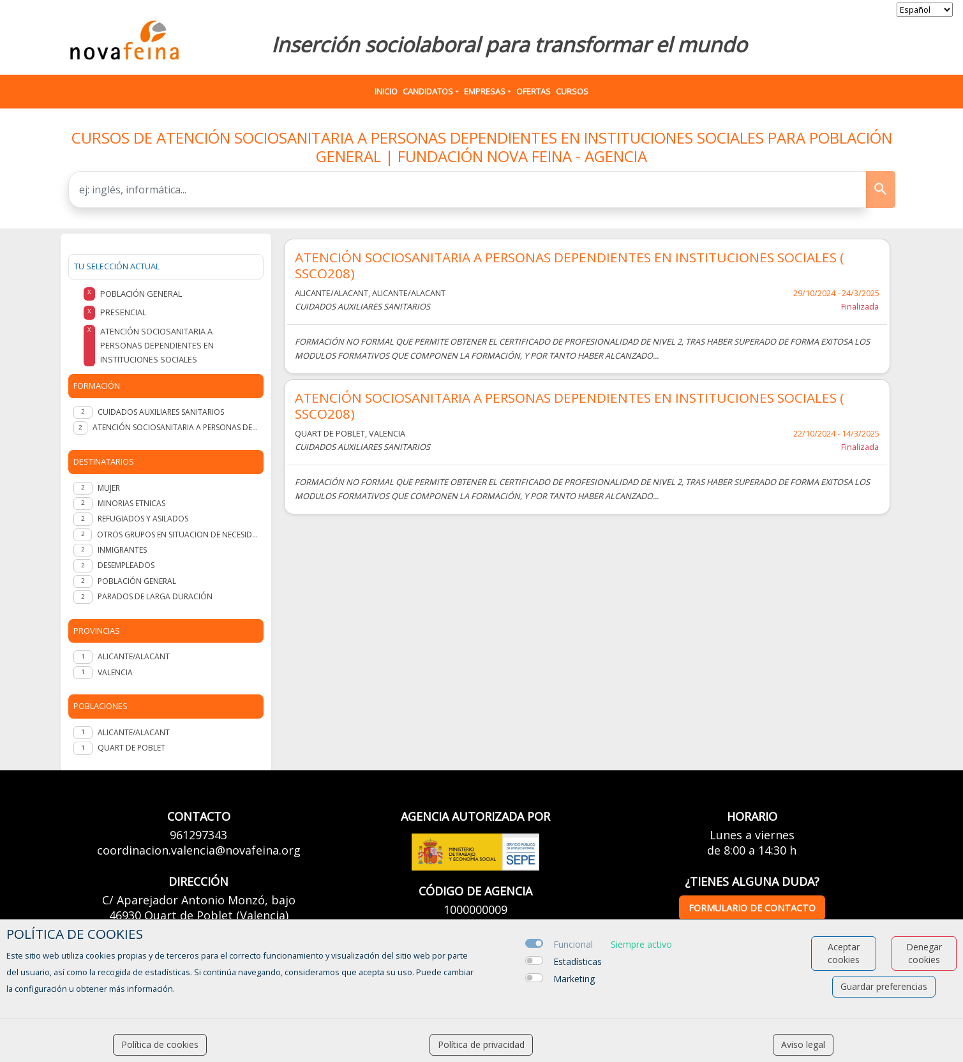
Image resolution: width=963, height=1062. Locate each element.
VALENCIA (115, 672)
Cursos (572, 91)
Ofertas (533, 91)
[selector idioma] (925, 10)
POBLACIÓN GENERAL (137, 581)
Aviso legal (803, 1044)
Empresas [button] (484, 91)
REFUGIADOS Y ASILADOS (143, 518)
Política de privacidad (481, 1044)
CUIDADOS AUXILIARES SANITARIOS (161, 412)
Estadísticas (577, 961)
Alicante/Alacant (134, 732)
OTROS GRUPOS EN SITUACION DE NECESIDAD (177, 534)
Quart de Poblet (131, 747)
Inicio (386, 91)
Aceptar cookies (844, 953)
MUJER (109, 487)
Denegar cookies (924, 953)
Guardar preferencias (883, 986)
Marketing (574, 979)
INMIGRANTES (122, 549)
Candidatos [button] (428, 91)
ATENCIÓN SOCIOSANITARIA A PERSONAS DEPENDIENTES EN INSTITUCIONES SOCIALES (175, 427)
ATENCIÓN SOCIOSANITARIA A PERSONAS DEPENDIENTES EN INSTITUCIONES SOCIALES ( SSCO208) (569, 265)
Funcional (573, 944)
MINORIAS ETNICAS (131, 503)
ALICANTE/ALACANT (134, 656)
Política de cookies (159, 1044)
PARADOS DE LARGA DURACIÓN (155, 596)
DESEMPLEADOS (126, 565)
